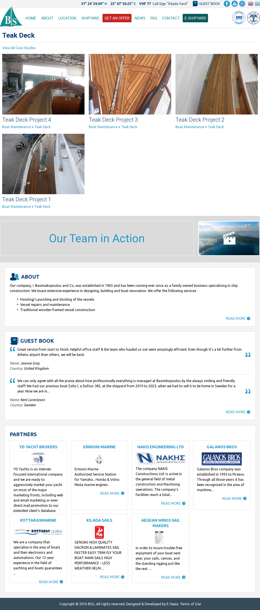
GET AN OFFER (117, 18)
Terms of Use (190, 604)
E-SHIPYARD (195, 18)
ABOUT (47, 18)
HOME (30, 18)
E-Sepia (172, 604)
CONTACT (171, 18)
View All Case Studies (19, 48)
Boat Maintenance (16, 127)
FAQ (153, 18)
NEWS (140, 18)
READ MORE (235, 318)
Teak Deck (42, 127)
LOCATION (67, 18)
